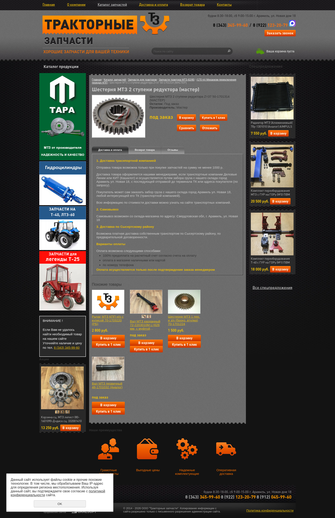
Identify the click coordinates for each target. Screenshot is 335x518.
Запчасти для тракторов (142, 79)
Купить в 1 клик (213, 117)
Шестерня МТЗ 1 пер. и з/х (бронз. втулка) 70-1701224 (184, 320)
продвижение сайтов (55, 512)
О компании (76, 4)
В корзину (70, 427)
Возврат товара (192, 4)
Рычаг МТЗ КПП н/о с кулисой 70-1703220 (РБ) (107, 320)
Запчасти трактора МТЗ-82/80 (176, 79)
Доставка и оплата (153, 4)
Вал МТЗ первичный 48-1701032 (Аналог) (107, 385)
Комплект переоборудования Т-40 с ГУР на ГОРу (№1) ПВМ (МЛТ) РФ (270, 260)
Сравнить (186, 128)
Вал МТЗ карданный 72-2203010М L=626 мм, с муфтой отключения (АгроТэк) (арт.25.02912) (146, 324)
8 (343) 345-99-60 (66, 347)
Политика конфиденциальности (270, 510)
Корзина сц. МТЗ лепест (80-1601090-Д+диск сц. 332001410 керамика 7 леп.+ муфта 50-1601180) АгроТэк (61, 419)
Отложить (209, 128)
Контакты (224, 4)
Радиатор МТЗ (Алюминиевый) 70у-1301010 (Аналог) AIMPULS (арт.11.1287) (271, 125)
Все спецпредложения (272, 287)
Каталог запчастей (112, 4)
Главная (49, 4)
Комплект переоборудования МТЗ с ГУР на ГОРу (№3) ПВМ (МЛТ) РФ (270, 192)
